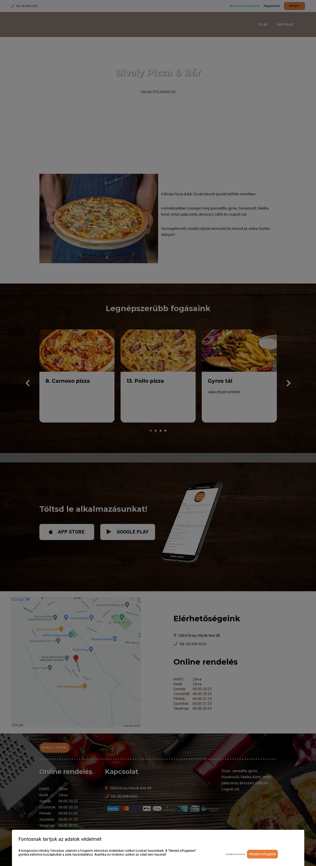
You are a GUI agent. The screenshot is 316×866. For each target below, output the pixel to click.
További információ (235, 854)
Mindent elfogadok (262, 854)
